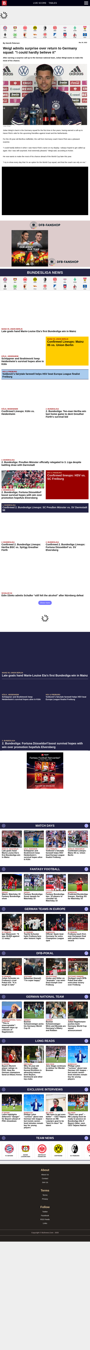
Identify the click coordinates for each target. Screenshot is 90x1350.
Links (45, 1323)
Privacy (45, 1299)
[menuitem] (5, 3)
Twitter (45, 1312)
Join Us (45, 1282)
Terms (45, 1295)
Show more (45, 703)
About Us (45, 1274)
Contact (45, 1278)
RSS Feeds (45, 1319)
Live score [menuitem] (39, 3)
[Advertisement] (45, 40)
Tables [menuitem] (53, 3)
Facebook (45, 1315)
